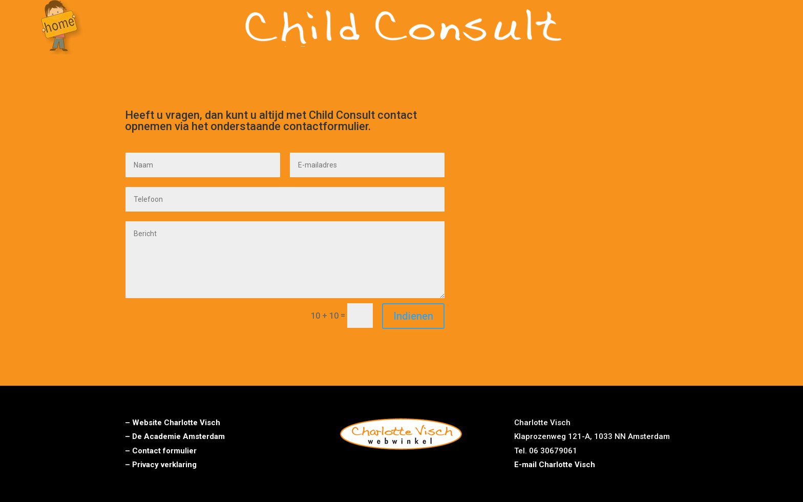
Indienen (413, 316)
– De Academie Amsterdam (175, 436)
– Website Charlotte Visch (172, 422)
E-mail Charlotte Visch (554, 464)
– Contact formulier (161, 450)
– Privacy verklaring (161, 464)
